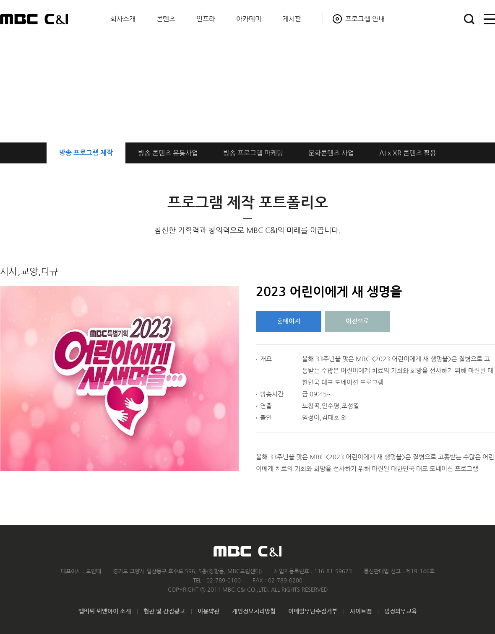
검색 (469, 19)
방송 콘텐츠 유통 (168, 153)
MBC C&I (34, 19)
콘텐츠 (165, 19)
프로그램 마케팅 (253, 153)
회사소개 (122, 19)
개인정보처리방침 (254, 611)
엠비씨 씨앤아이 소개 (104, 611)
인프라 (205, 19)
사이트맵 (487, 19)
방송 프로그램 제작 (86, 153)
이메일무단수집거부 (312, 611)
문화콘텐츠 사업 (331, 153)
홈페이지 (288, 321)
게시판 (291, 19)
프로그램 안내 (365, 19)
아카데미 (248, 19)
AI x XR (407, 153)
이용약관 (208, 611)
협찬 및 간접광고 (164, 611)
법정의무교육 (400, 611)
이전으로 (357, 321)
